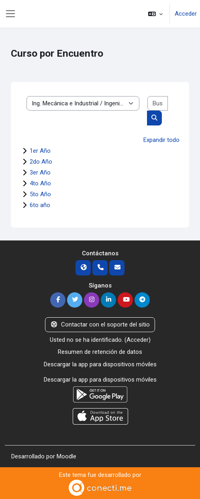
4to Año (40, 183)
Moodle (66, 456)
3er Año (40, 172)
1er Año (40, 150)
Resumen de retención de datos (100, 351)
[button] (155, 14)
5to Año (40, 194)
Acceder (186, 13)
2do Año (41, 161)
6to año (40, 205)
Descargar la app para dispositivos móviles (100, 364)
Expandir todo (161, 140)
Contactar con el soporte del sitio (100, 324)
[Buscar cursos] (157, 103)
